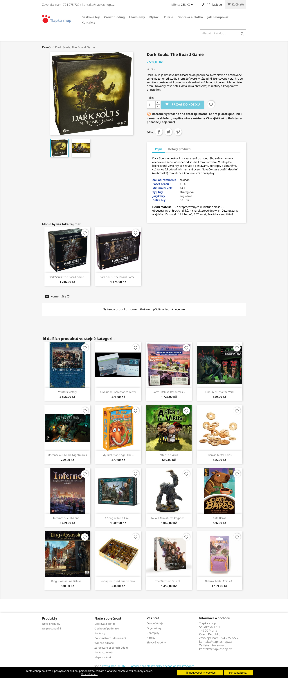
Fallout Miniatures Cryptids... (169, 518)
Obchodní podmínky (106, 628)
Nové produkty (51, 623)
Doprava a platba (190, 17)
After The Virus (169, 455)
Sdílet (159, 131)
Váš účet (153, 618)
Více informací (89, 674)
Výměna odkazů (104, 643)
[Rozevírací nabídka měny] (187, 5)
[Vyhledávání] (223, 33)
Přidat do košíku (182, 104)
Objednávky (154, 628)
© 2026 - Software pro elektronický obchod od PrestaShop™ (156, 666)
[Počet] (151, 105)
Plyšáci (154, 17)
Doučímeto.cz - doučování (110, 638)
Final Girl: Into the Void (219, 392)
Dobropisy (153, 633)
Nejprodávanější (52, 628)
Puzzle (168, 17)
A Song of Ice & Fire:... (118, 518)
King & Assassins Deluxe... (67, 581)
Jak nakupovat (217, 17)
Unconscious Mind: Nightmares (67, 455)
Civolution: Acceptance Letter (118, 392)
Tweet (168, 131)
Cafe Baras (219, 518)
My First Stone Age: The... (118, 455)
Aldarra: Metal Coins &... (220, 581)
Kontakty (88, 22)
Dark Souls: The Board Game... (67, 277)
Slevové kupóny (156, 642)
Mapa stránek (102, 657)
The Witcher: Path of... (168, 581)
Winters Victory (67, 392)
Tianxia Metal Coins (220, 455)
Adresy (151, 637)
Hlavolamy (137, 17)
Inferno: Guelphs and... (67, 518)
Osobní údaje (155, 623)
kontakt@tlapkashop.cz (215, 649)
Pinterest (178, 131)
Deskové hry (91, 17)
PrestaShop (109, 666)
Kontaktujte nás (104, 652)
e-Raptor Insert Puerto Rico (118, 581)
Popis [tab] (158, 149)
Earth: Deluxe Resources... (169, 392)
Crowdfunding (114, 17)
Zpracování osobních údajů (111, 647)
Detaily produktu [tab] (180, 149)
